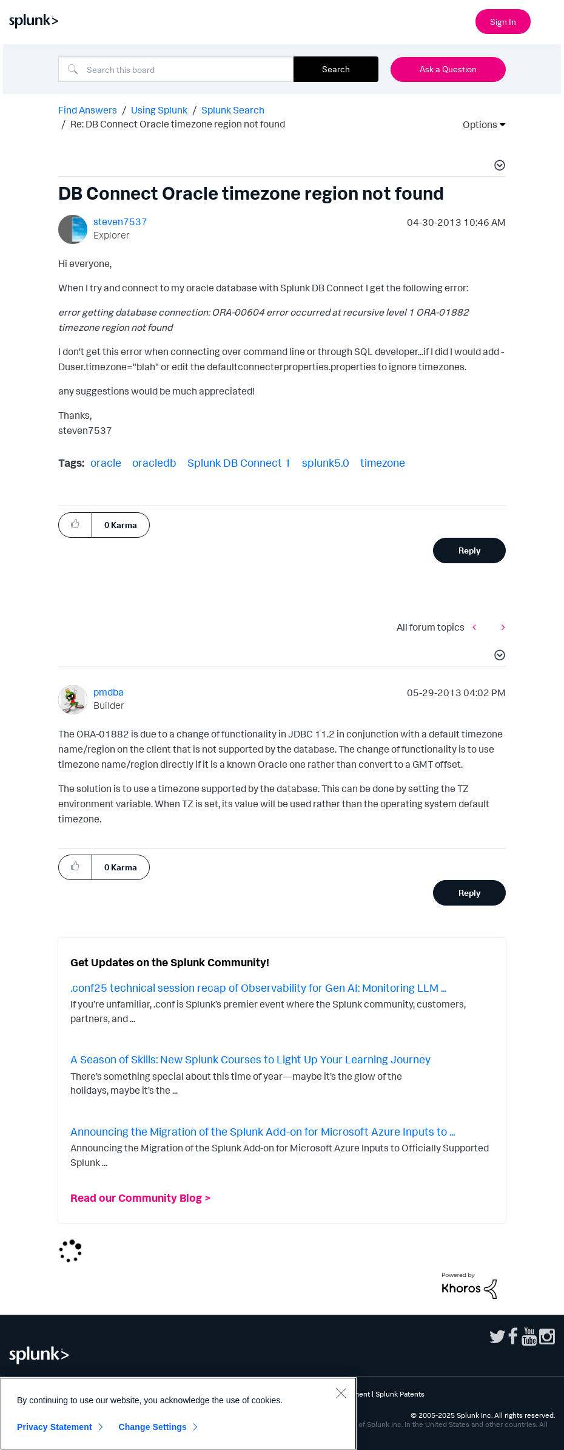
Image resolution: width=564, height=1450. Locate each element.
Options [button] (476, 124)
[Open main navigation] (547, 20)
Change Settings (152, 1427)
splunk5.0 (325, 462)
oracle (105, 462)
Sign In (503, 21)
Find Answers (87, 110)
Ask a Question (448, 69)
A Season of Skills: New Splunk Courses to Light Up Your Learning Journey (250, 1059)
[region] (178, 1413)
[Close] (341, 1393)
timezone (382, 462)
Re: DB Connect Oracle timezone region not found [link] (177, 124)
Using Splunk (159, 110)
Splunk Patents (400, 1393)
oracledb (154, 462)
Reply (469, 550)
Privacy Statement (54, 1427)
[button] (498, 167)
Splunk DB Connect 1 (239, 462)
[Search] (176, 69)
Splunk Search (232, 110)
